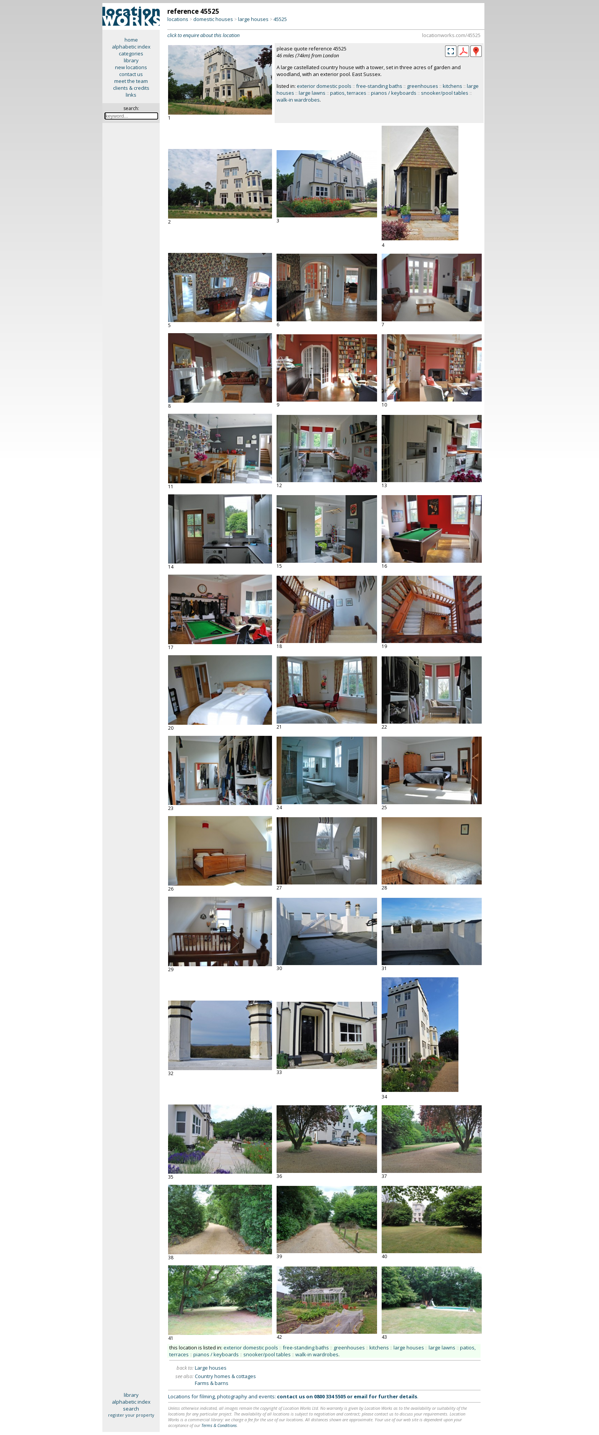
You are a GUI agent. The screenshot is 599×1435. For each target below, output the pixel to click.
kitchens (452, 86)
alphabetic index (131, 46)
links (131, 94)
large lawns (312, 92)
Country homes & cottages (225, 1376)
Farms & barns (211, 1383)
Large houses (211, 1367)
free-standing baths (379, 86)
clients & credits (131, 87)
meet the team (131, 81)
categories (131, 53)
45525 (280, 19)
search (131, 1408)
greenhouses (422, 86)
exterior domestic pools (324, 86)
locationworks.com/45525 (451, 35)
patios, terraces (348, 92)
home (131, 39)
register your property (131, 1415)
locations (177, 19)
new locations (131, 67)
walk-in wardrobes (298, 99)
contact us (131, 74)
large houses (253, 19)
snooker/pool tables (444, 92)
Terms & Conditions (219, 1425)
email (360, 1396)
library (131, 60)
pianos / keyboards (393, 92)
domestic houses (213, 19)
